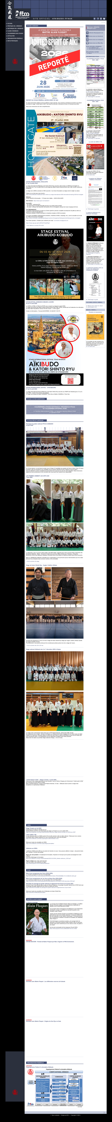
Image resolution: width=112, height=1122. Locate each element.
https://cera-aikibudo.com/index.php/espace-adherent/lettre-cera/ (42, 838)
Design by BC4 (65, 1115)
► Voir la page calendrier (92, 91)
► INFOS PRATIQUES (11, 40)
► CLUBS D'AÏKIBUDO (11, 31)
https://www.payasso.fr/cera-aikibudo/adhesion (38, 863)
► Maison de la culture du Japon (94, 305)
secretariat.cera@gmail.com (61, 220)
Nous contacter (55, 1115)
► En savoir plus (90, 174)
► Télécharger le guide (92, 299)
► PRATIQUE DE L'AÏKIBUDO (13, 26)
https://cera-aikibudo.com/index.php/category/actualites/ (40, 843)
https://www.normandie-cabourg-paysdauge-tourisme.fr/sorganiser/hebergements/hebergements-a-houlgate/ (53, 218)
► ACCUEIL (9, 23)
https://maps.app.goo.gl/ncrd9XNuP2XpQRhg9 (38, 223)
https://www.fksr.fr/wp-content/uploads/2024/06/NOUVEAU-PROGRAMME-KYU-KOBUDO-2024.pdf (51, 876)
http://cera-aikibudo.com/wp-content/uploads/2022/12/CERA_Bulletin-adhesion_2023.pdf (48, 858)
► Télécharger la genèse (92, 209)
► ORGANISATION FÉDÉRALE (14, 38)
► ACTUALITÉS (10, 35)
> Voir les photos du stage (32, 561)
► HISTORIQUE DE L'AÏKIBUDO (14, 28)
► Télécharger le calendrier (93, 96)
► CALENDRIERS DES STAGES (14, 33)
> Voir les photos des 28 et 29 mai (34, 645)
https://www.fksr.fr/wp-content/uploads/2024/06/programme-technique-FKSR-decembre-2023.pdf (50, 881)
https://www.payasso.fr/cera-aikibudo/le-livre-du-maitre (63, 928)
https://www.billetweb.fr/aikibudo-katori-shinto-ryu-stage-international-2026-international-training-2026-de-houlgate (54, 194)
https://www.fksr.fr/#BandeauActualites (35, 892)
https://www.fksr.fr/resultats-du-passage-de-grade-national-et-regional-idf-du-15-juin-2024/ (48, 887)
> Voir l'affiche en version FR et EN (35, 225)
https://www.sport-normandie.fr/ (41, 200)
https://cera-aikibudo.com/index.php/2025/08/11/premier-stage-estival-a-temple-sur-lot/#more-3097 (51, 832)
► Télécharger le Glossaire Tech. (94, 264)
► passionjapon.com (91, 307)
